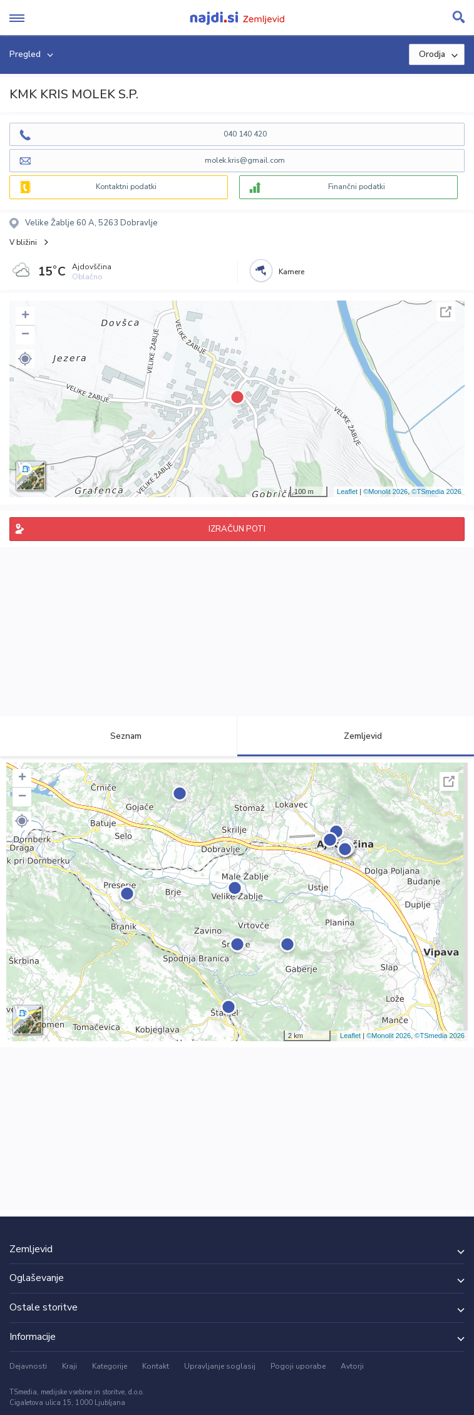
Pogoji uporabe (298, 1366)
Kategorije (109, 1366)
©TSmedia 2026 (436, 491)
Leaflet (347, 491)
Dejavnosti (28, 1366)
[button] (25, 358)
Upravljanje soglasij (219, 1366)
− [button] (25, 335)
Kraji (69, 1366)
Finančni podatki (356, 187)
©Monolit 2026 (385, 491)
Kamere (291, 272)
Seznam (119, 736)
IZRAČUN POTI (237, 529)
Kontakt (155, 1366)
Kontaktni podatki (126, 187)
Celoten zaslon (445, 311)
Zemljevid (355, 736)
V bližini (23, 242)
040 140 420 (245, 134)
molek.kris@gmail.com (245, 160)
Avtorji (352, 1366)
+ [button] (25, 316)
